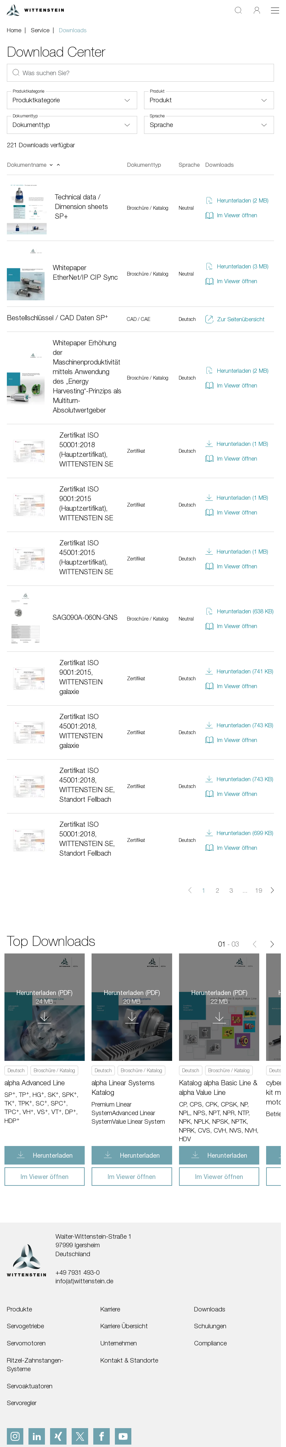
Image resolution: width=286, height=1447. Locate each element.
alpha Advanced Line (34, 1083)
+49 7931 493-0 (77, 1272)
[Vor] (272, 944)
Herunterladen (52, 1155)
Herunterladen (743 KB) (239, 725)
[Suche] (238, 10)
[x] (80, 1436)
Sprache (157, 116)
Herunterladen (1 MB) (236, 443)
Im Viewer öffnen (231, 215)
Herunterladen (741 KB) (239, 671)
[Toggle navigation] (275, 10)
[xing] (58, 1436)
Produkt (157, 91)
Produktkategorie (28, 91)
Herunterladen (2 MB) (237, 200)
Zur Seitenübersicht (234, 319)
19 (258, 890)
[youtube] (123, 1436)
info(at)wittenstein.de (84, 1281)
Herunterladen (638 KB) (239, 611)
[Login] (256, 10)
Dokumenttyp (25, 116)
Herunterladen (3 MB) (237, 266)
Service (40, 30)
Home (14, 30)
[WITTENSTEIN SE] (35, 9)
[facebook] (101, 1436)
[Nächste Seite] (272, 890)
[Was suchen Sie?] (140, 73)
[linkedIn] (36, 1436)
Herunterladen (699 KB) (239, 833)
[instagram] (15, 1436)
